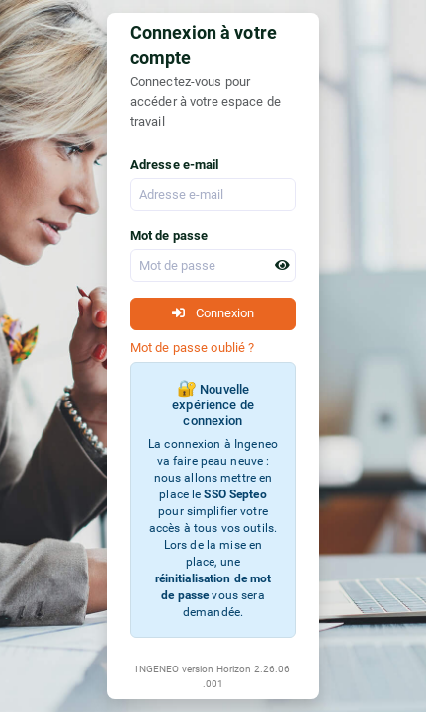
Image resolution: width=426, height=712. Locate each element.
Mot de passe (169, 235)
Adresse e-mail (174, 164)
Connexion (213, 313)
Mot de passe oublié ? (192, 347)
